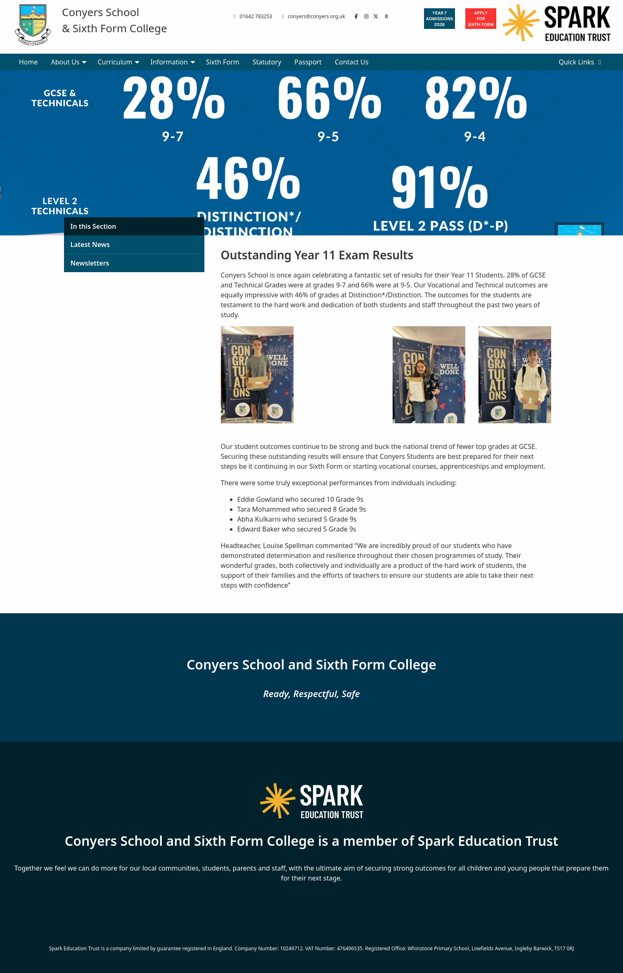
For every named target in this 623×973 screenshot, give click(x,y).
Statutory (267, 61)
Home (28, 61)
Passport (308, 61)
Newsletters (90, 263)
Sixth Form (222, 61)
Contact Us (351, 61)
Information (169, 61)
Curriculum (114, 61)
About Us (65, 61)
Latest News (90, 244)
